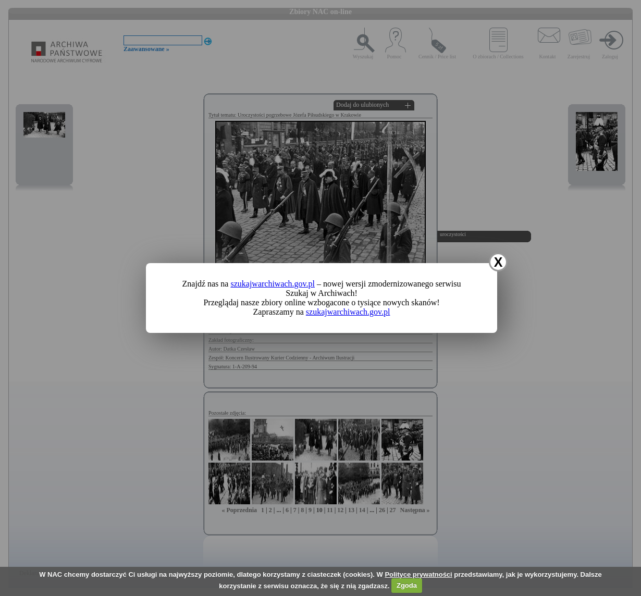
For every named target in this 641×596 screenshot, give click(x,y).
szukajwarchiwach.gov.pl (272, 283)
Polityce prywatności (418, 574)
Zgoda (407, 585)
